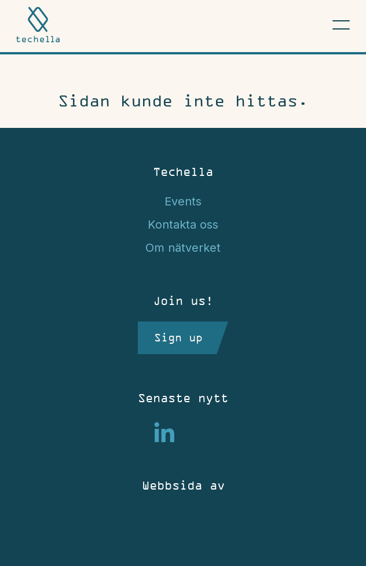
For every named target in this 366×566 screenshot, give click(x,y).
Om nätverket (183, 248)
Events (183, 201)
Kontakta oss (183, 224)
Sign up (178, 337)
